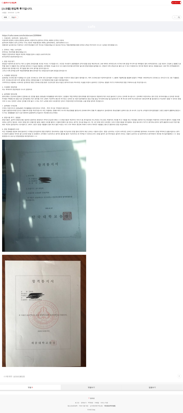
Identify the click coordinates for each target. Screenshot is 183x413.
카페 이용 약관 (83, 406)
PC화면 (90, 403)
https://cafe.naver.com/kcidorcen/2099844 (21, 35)
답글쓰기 (152, 387)
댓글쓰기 (91, 387)
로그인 (77, 403)
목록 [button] (5, 17)
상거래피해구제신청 (96, 406)
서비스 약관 (104, 403)
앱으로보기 (177, 3)
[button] (12, 2)
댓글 (13, 17)
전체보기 (84, 403)
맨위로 (91, 398)
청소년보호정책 (72, 406)
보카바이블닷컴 (19, 376)
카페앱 (97, 403)
